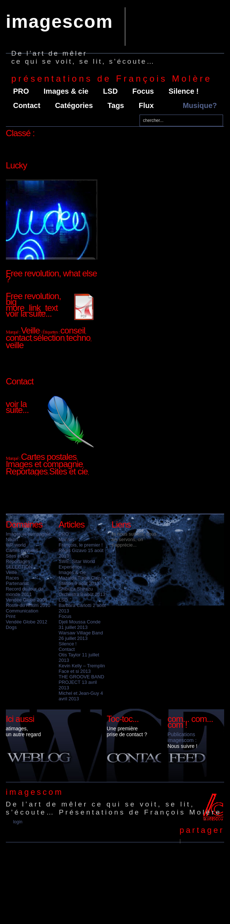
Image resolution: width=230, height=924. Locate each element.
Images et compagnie (28, 534)
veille (15, 345)
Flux (146, 105)
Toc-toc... (122, 719)
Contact (26, 105)
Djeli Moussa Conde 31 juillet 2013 (80, 624)
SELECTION (19, 567)
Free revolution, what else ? (51, 276)
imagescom (59, 21)
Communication (22, 611)
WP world (16, 545)
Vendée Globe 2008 (26, 600)
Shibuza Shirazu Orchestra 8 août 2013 (82, 591)
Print (10, 616)
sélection (49, 338)
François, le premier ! (81, 545)
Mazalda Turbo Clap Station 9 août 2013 (80, 580)
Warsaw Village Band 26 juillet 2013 (81, 635)
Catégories (74, 105)
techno (78, 338)
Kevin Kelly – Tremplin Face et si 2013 (82, 668)
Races (12, 578)
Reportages (18, 561)
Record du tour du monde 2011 (24, 591)
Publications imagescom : (181, 737)
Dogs (11, 627)
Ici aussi (20, 719)
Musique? (200, 105)
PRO (21, 91)
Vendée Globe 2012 (26, 622)
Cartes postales (22, 550)
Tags (116, 105)
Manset (66, 539)
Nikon (12, 539)
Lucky (16, 165)
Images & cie (66, 91)
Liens (120, 524)
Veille (11, 572)
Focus (143, 91)
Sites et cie (17, 556)
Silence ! (183, 91)
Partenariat (17, 583)
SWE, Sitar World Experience (77, 564)
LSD (110, 91)
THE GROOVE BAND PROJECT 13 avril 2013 (81, 682)
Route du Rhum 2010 (28, 605)
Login (17, 821)
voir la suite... (29, 313)
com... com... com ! (190, 722)
